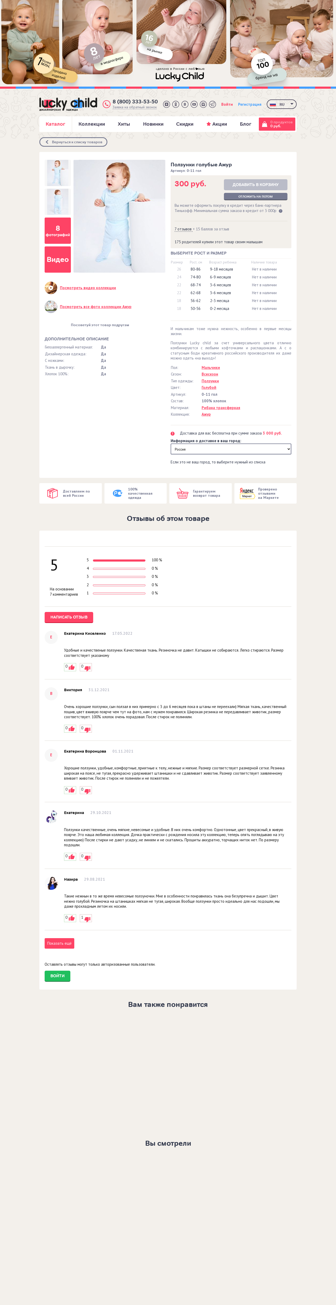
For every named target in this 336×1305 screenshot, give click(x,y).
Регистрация (249, 104)
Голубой (209, 387)
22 (179, 284)
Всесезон (210, 374)
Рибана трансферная (221, 407)
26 (179, 269)
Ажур (206, 414)
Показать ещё (59, 943)
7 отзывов (184, 228)
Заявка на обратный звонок (135, 107)
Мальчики (211, 367)
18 (179, 300)
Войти (227, 104)
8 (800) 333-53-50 (135, 101)
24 (179, 276)
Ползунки (210, 380)
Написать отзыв (68, 617)
